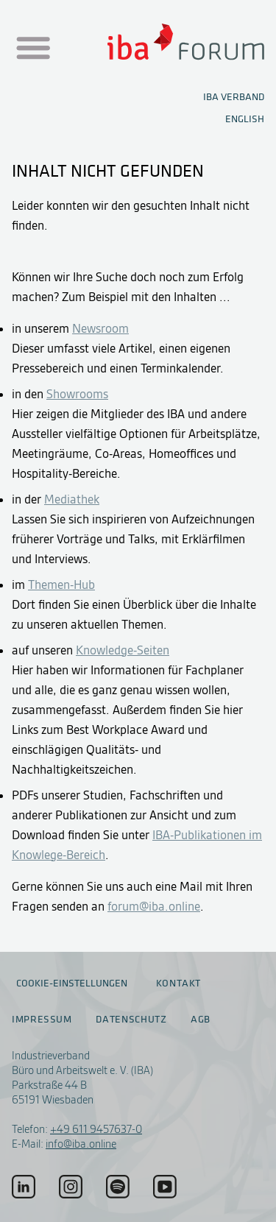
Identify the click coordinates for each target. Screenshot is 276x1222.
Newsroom (100, 328)
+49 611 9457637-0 (96, 1129)
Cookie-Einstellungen (71, 983)
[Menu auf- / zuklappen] (31, 48)
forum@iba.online (153, 906)
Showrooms (77, 393)
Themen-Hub (61, 584)
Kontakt (178, 983)
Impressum (42, 1019)
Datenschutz (131, 1019)
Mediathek (71, 499)
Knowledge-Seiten (122, 650)
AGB (200, 1019)
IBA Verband (233, 97)
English (244, 119)
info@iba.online (81, 1144)
